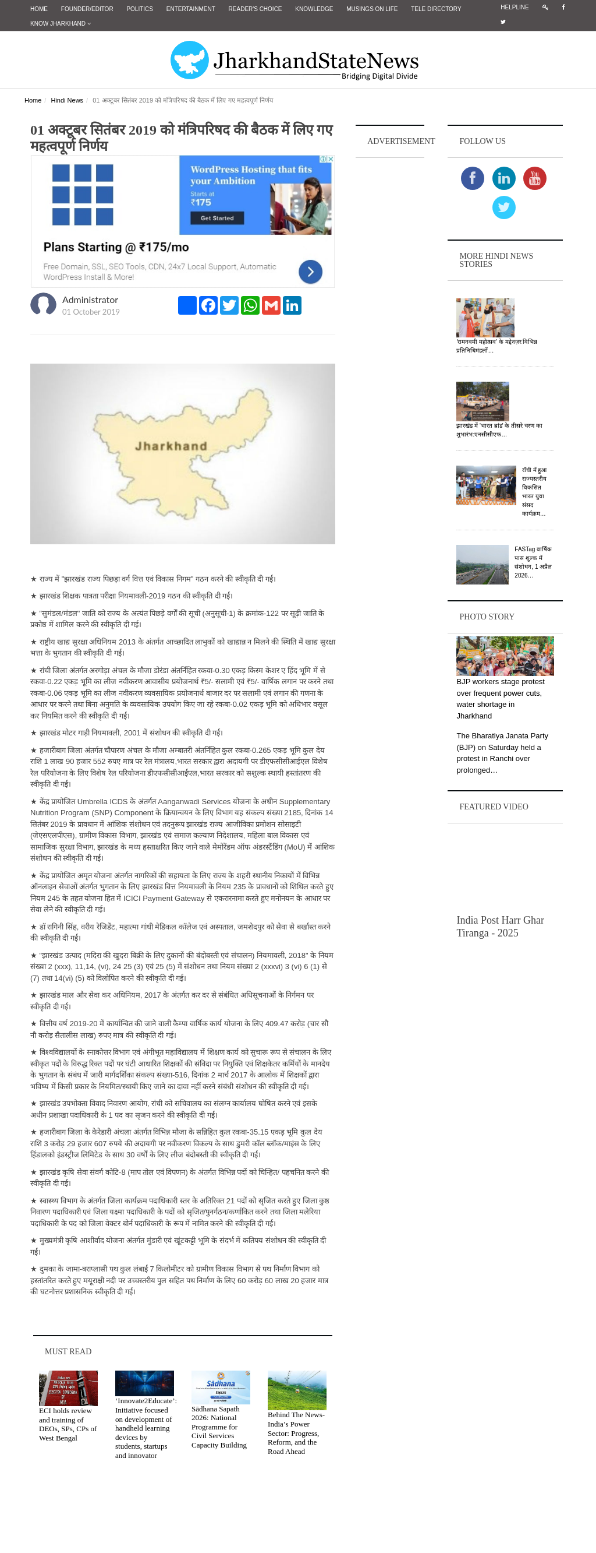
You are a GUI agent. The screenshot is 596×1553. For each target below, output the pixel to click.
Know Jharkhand (60, 23)
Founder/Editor (87, 9)
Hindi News (67, 100)
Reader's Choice (255, 9)
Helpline (514, 7)
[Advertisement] (390, 335)
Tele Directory (436, 9)
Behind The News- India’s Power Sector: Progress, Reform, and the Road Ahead (296, 1432)
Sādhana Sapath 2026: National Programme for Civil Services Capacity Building (219, 1426)
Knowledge (314, 9)
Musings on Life (372, 9)
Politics (139, 9)
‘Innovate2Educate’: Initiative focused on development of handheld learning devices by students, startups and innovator (146, 1428)
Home (39, 9)
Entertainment (190, 9)
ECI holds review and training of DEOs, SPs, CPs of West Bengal (68, 1424)
